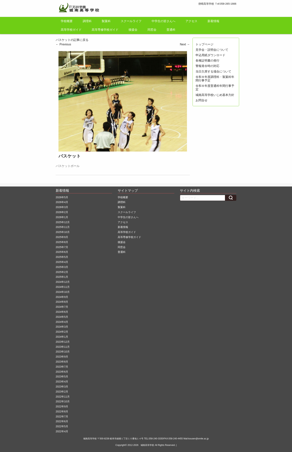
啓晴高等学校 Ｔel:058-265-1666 (217, 3)
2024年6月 (62, 311)
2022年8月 (62, 411)
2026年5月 (62, 197)
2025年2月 (62, 272)
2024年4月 (62, 321)
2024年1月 (62, 336)
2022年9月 (62, 406)
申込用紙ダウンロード (210, 55)
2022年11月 (63, 396)
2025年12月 (63, 222)
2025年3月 (62, 267)
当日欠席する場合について (213, 71)
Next (185, 44)
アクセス (191, 21)
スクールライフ (131, 21)
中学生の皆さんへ (163, 21)
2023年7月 (62, 366)
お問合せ (201, 100)
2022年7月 (62, 416)
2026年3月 (62, 207)
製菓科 (106, 21)
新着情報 (213, 21)
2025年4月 (62, 261)
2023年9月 (62, 356)
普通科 (170, 29)
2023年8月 (62, 361)
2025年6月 (62, 251)
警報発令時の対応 (207, 65)
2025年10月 (63, 232)
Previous (63, 44)
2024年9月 (62, 296)
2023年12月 (63, 341)
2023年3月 (62, 386)
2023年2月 (62, 391)
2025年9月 (62, 237)
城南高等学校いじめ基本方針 (215, 94)
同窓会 (151, 29)
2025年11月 (63, 227)
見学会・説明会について (212, 49)
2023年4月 (62, 381)
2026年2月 (62, 212)
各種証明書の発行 (207, 60)
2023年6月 (62, 371)
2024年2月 (62, 331)
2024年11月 (63, 286)
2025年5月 (62, 256)
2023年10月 (63, 351)
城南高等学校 (147, 445)
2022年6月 (62, 421)
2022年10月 (63, 401)
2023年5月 (62, 376)
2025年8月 (62, 242)
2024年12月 (63, 281)
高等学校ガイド (71, 29)
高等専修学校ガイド (105, 29)
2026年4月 (62, 202)
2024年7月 (62, 306)
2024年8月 (62, 301)
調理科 (87, 21)
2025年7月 (62, 247)
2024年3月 (62, 326)
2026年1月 (62, 217)
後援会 (132, 29)
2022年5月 (62, 426)
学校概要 (67, 21)
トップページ (204, 44)
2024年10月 (63, 291)
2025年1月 (62, 276)
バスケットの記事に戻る (72, 39)
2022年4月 (62, 431)
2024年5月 (62, 316)
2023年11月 (63, 346)
